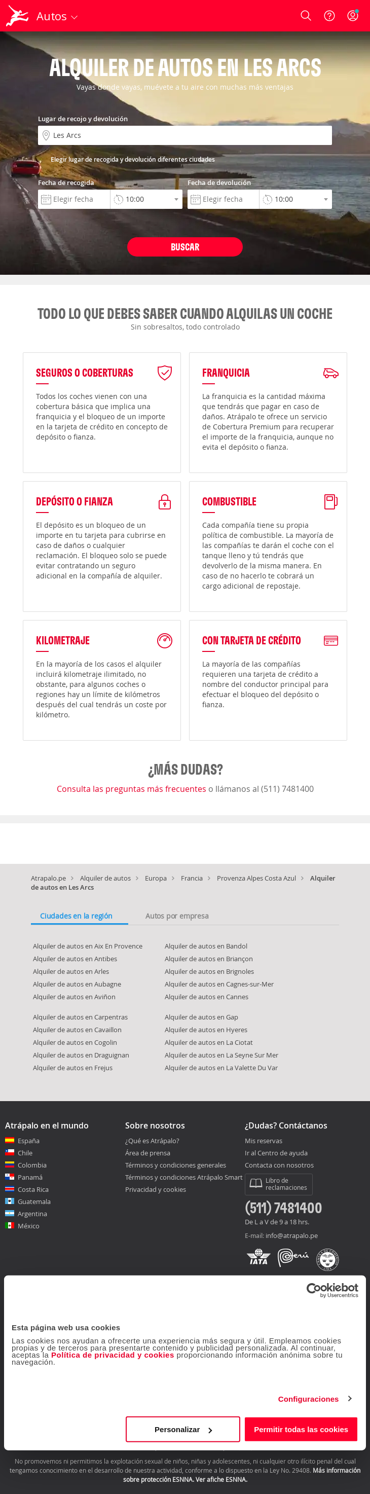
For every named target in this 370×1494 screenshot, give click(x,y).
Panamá (30, 1177)
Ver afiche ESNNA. (221, 1479)
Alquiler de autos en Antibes (75, 958)
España (29, 1140)
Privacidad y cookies (155, 1189)
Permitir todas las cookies (301, 1429)
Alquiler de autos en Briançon (209, 958)
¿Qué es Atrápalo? (152, 1140)
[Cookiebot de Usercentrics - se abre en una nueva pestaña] (314, 1290)
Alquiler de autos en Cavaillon (77, 1029)
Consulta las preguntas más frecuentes (132, 788)
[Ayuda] (329, 16)
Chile (25, 1152)
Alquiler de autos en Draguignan (81, 1055)
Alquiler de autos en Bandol (206, 946)
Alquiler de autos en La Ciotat (209, 1042)
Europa (156, 878)
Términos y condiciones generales (175, 1165)
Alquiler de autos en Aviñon (74, 996)
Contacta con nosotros (279, 1165)
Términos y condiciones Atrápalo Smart (184, 1177)
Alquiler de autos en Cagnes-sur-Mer (219, 984)
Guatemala (34, 1201)
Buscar (185, 246)
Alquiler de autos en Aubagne (77, 984)
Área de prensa (147, 1152)
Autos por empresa (177, 916)
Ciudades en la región (76, 916)
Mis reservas (263, 1141)
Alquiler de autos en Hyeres (206, 1029)
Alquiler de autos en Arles (71, 971)
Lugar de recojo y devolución (83, 118)
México (29, 1225)
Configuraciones (308, 1398)
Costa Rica (33, 1189)
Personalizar (183, 1429)
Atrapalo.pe (48, 878)
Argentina (32, 1213)
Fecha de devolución (219, 182)
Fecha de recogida (66, 182)
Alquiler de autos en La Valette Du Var (221, 1067)
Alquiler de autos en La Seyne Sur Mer (221, 1055)
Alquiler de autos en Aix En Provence (87, 946)
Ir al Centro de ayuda (276, 1153)
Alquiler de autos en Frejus (73, 1067)
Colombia (32, 1165)
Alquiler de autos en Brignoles (209, 971)
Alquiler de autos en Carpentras (80, 1017)
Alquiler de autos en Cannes (206, 996)
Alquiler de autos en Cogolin (75, 1042)
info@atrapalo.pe (292, 1235)
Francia (192, 878)
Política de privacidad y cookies (112, 1355)
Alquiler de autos (105, 878)
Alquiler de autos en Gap (201, 1017)
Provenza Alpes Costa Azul (256, 878)
